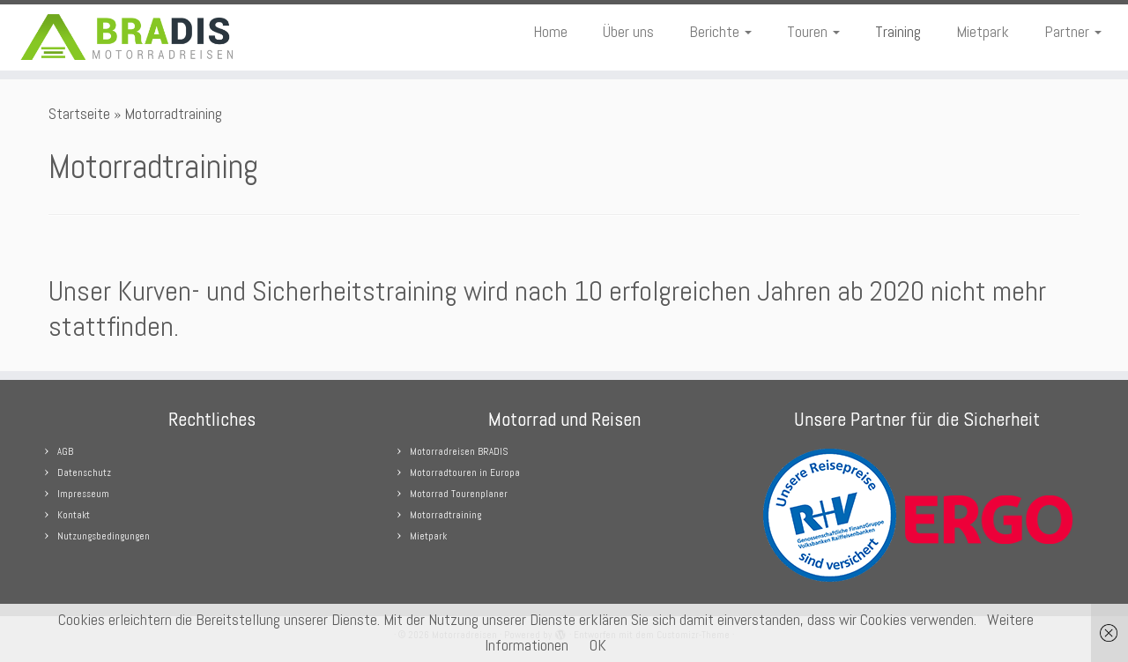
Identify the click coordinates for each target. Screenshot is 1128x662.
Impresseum (83, 493)
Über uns (628, 31)
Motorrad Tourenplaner (459, 493)
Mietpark (982, 31)
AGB (65, 451)
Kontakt (73, 515)
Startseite (79, 113)
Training (898, 31)
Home (550, 31)
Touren (813, 31)
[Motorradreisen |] (130, 37)
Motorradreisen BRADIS (459, 451)
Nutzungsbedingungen (103, 536)
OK (598, 645)
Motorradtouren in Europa (465, 472)
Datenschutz (84, 472)
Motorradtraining (445, 515)
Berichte (720, 31)
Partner (1073, 31)
